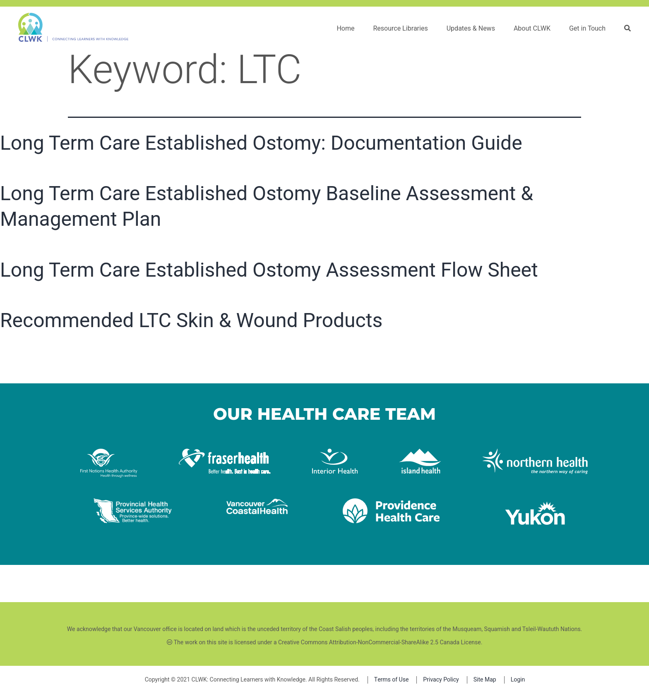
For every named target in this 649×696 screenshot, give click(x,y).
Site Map (485, 679)
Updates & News (471, 28)
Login (518, 679)
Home (345, 28)
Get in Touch (587, 28)
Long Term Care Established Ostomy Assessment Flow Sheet (269, 270)
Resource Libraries (400, 28)
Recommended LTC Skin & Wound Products (191, 320)
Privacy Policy (441, 679)
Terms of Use (391, 679)
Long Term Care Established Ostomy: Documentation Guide (261, 143)
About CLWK (532, 28)
